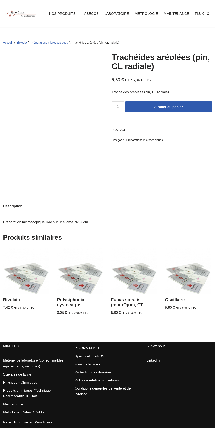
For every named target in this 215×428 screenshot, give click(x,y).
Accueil (7, 42)
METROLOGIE (146, 14)
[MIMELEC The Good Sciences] (20, 13)
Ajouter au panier (168, 107)
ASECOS (91, 14)
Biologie (21, 42)
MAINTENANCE (176, 14)
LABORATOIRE (116, 14)
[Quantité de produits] (118, 106)
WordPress (43, 422)
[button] (78, 14)
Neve (7, 422)
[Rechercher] (208, 13)
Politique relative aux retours (97, 380)
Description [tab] (12, 206)
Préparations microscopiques (49, 42)
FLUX (199, 14)
